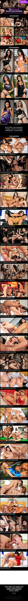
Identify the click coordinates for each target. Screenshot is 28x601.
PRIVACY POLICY (10, 589)
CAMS (14, 586)
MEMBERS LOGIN (19, 586)
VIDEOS (6, 586)
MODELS (10, 586)
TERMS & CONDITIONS (17, 588)
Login (15, 2)
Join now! (23, 2)
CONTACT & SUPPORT (14, 590)
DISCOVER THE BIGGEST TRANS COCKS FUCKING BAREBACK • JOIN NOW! (14, 129)
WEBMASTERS (18, 589)
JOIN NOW (8, 588)
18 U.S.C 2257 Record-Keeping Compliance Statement (14, 596)
